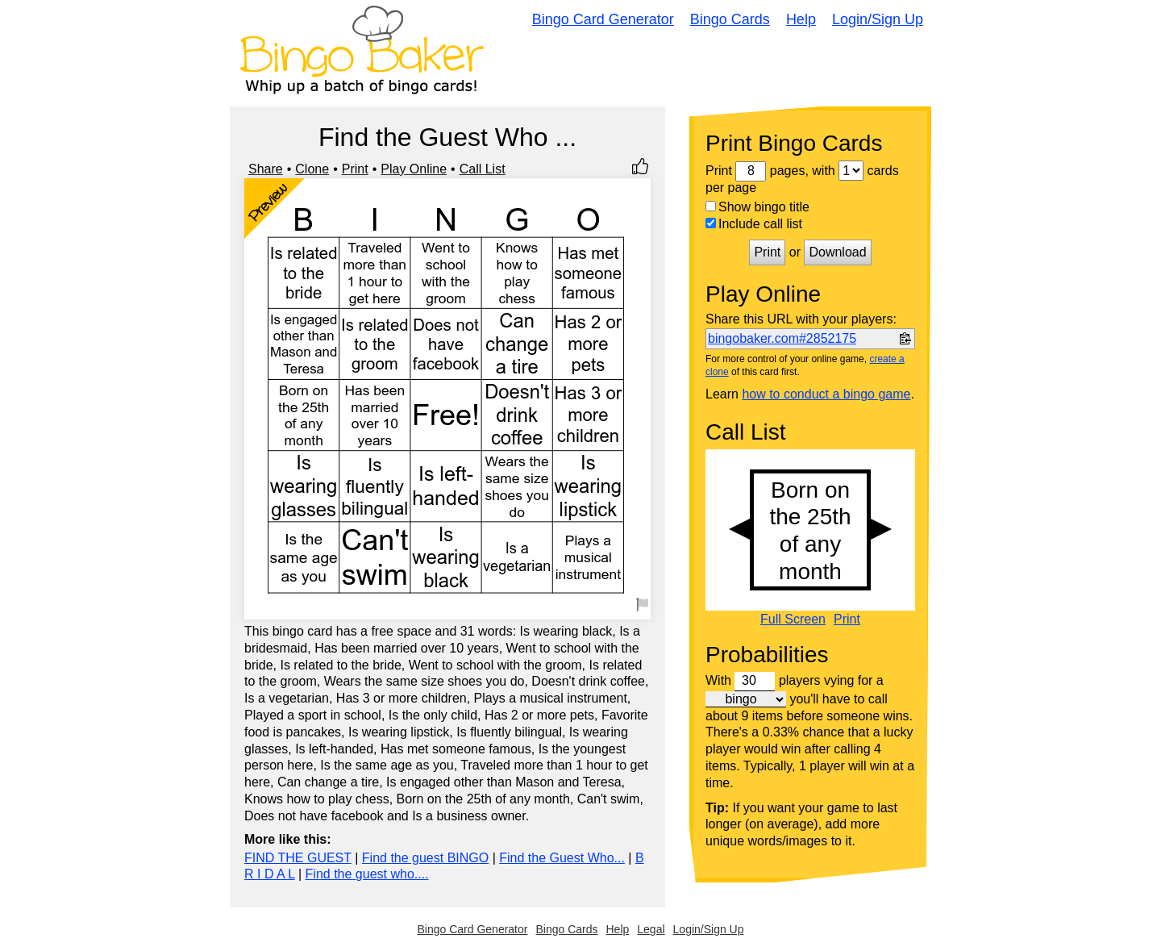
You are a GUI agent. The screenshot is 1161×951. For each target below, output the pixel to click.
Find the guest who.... (367, 874)
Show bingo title (757, 207)
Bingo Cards (730, 19)
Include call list (753, 224)
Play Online (414, 169)
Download (837, 252)
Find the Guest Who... (562, 858)
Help (801, 19)
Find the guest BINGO (425, 858)
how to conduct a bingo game (826, 394)
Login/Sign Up (877, 19)
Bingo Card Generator (603, 19)
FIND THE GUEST (298, 858)
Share (265, 169)
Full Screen (793, 619)
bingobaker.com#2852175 (782, 338)
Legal (650, 929)
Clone (312, 169)
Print (355, 169)
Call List (483, 169)
